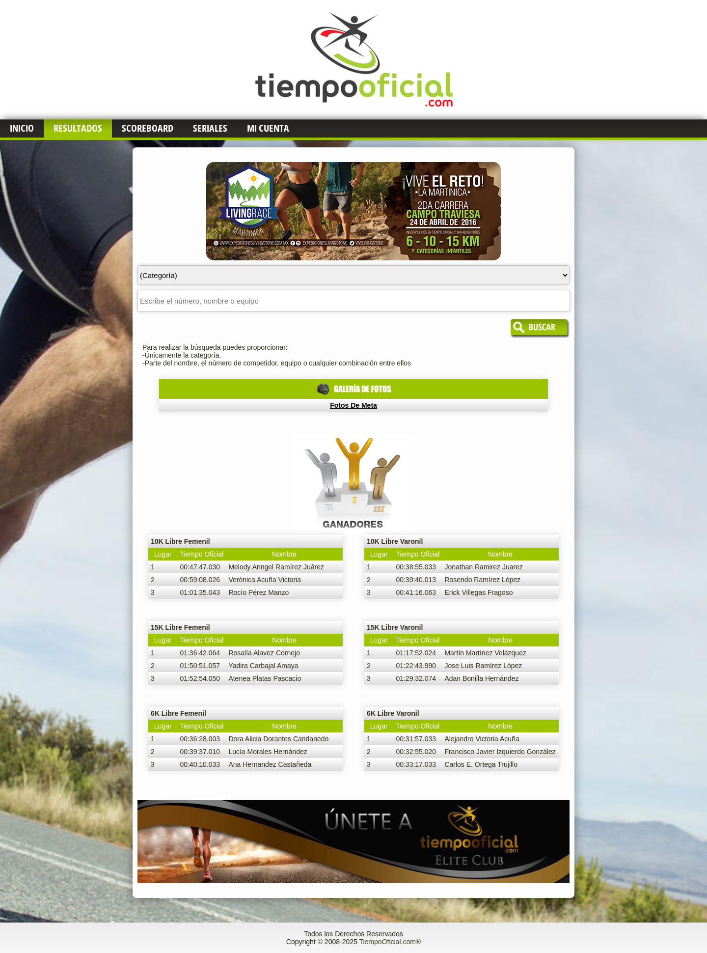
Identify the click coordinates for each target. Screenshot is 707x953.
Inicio (22, 128)
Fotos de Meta (353, 405)
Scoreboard (147, 128)
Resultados (78, 128)
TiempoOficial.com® (390, 942)
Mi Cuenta (268, 128)
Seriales (210, 128)
